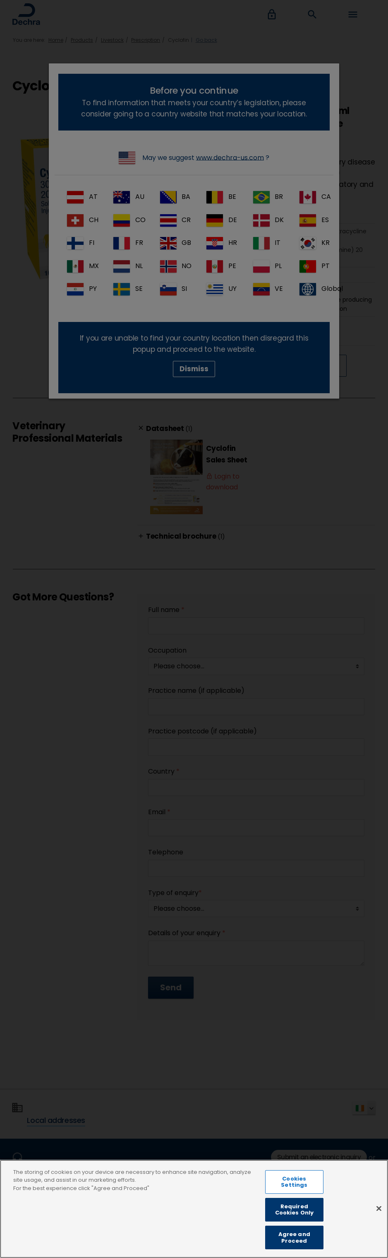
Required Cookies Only (294, 1223)
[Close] (379, 1221)
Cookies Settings (294, 1195)
